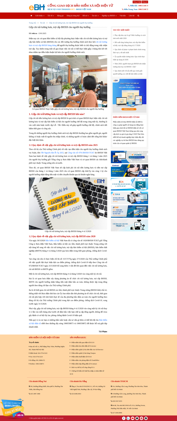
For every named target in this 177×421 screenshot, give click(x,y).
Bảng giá (60, 16)
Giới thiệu (39, 16)
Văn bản (123, 16)
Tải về (51, 16)
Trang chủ (32, 23)
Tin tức (95, 16)
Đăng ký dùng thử (73, 16)
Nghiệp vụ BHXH (109, 16)
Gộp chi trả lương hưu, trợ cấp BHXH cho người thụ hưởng (70, 23)
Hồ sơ (86, 16)
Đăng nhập (136, 2)
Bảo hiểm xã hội (52, 240)
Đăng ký (145, 2)
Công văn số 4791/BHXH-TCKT (81, 153)
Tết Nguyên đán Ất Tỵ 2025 (52, 153)
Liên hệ (131, 16)
